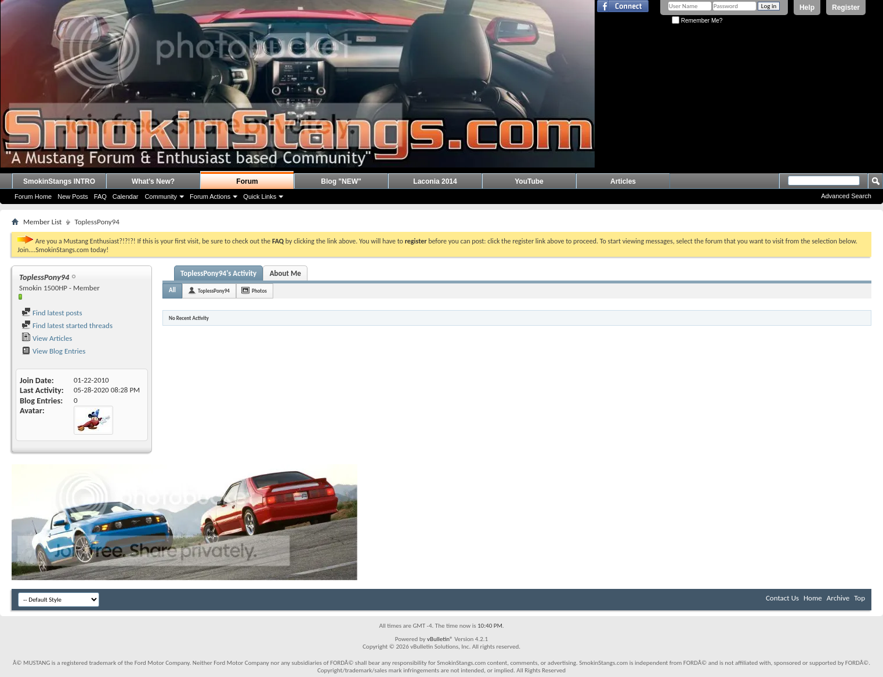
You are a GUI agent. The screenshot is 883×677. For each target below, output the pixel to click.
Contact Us (782, 598)
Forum (247, 181)
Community (160, 196)
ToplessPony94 (214, 290)
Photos (259, 290)
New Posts (72, 196)
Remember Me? (697, 20)
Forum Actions (210, 196)
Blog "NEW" (341, 181)
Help (807, 7)
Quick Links (259, 196)
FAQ (100, 196)
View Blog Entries (53, 351)
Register (846, 7)
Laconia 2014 (435, 181)
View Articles (46, 338)
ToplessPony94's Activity (218, 273)
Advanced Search (846, 195)
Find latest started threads (67, 325)
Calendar (126, 196)
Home (813, 598)
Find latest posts (51, 312)
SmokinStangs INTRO (59, 181)
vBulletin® (440, 639)
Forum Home (33, 196)
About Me (285, 273)
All (172, 290)
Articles (623, 181)
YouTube (529, 181)
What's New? (153, 181)
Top (859, 598)
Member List (42, 221)
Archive (838, 598)
